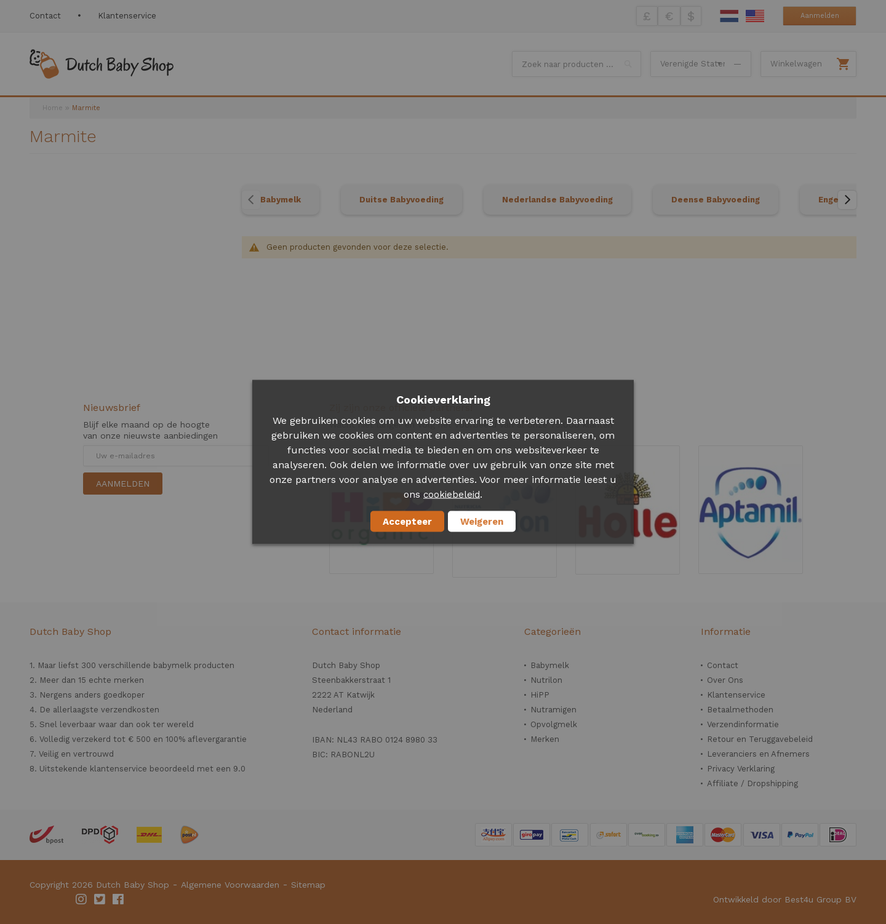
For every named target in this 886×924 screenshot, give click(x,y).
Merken (544, 739)
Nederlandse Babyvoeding (557, 199)
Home (52, 108)
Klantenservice (127, 15)
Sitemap (308, 885)
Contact (45, 15)
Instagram (82, 899)
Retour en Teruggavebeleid (760, 739)
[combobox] (576, 64)
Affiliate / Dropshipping (752, 783)
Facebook (119, 899)
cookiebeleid (451, 494)
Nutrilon (546, 680)
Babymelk (280, 199)
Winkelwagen (796, 63)
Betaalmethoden (740, 709)
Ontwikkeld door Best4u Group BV (784, 899)
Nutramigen (553, 709)
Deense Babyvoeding (715, 199)
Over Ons (725, 680)
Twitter (100, 899)
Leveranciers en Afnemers (758, 754)
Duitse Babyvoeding (401, 199)
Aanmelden (819, 16)
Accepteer (407, 521)
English (755, 16)
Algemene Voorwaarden (230, 885)
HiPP (539, 694)
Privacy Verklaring (741, 768)
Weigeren (481, 521)
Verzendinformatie (743, 724)
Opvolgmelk (553, 724)
